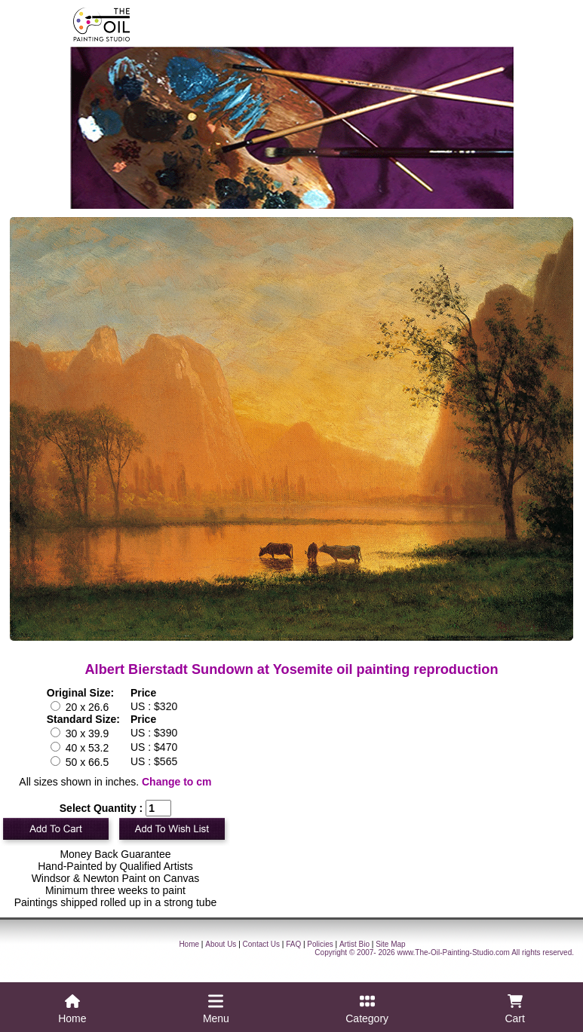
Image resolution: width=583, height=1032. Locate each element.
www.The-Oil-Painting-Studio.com (453, 952)
